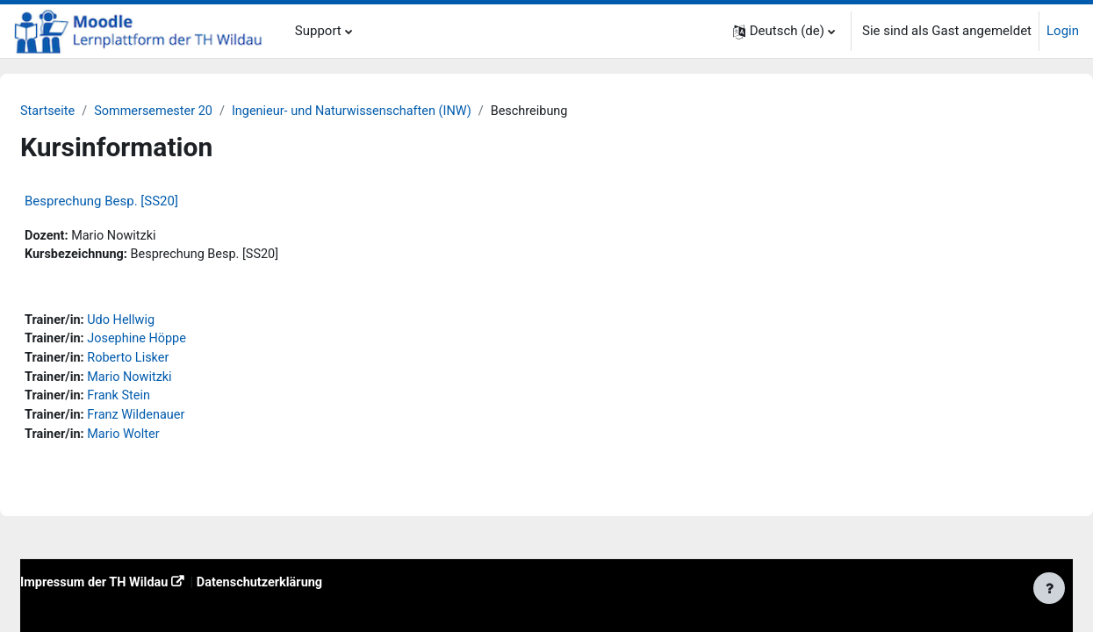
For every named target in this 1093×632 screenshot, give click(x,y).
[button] (784, 31)
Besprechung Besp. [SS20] (143, 202)
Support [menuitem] (318, 31)
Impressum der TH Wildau (139, 592)
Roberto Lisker (174, 362)
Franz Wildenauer (182, 422)
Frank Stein (164, 402)
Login (1062, 31)
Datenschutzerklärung (311, 592)
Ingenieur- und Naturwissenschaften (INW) (405, 111)
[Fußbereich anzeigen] (1049, 588)
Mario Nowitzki (175, 383)
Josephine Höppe (183, 343)
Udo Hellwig (167, 323)
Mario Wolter (169, 441)
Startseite (90, 111)
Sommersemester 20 (200, 111)
